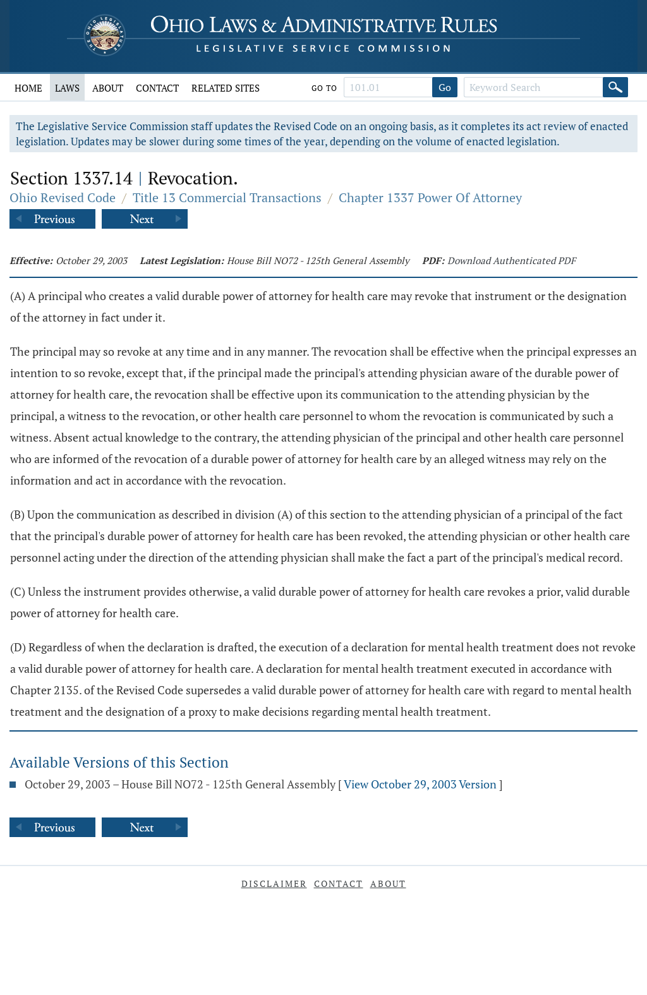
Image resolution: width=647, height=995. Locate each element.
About (107, 87)
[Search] (615, 87)
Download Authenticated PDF (511, 260)
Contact (157, 87)
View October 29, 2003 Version (420, 784)
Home (28, 87)
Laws (67, 87)
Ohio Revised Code (62, 197)
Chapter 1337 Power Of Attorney (430, 197)
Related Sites (225, 87)
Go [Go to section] (444, 87)
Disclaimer (274, 883)
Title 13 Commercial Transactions (227, 197)
